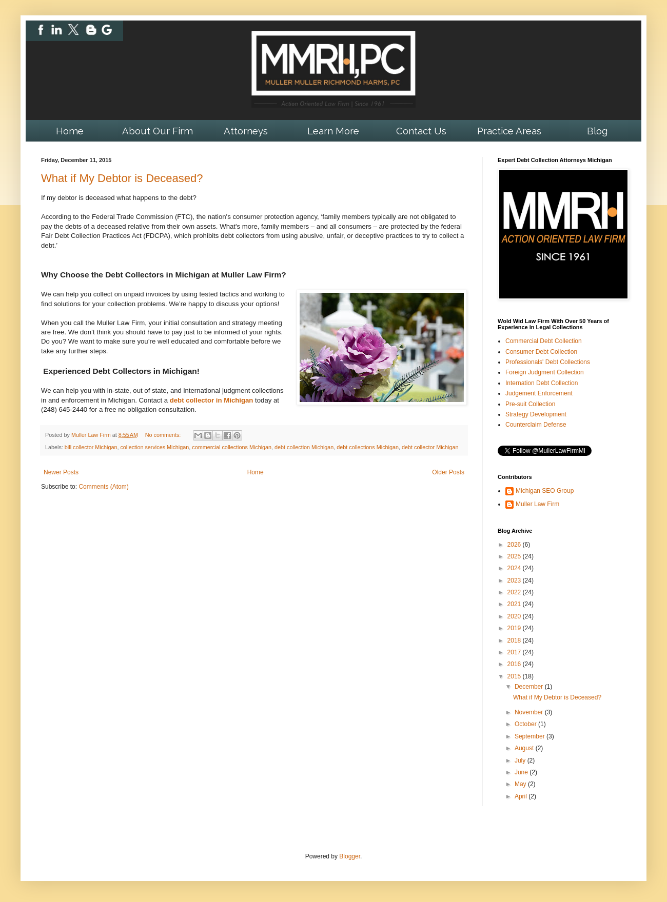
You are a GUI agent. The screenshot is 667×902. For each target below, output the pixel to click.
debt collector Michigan (430, 447)
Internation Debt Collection (541, 383)
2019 (515, 628)
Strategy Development (535, 414)
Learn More (333, 130)
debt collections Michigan (368, 447)
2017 (515, 652)
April (521, 796)
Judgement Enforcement (539, 393)
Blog (597, 130)
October (526, 724)
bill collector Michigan (91, 447)
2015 (515, 676)
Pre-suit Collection (530, 404)
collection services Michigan (154, 447)
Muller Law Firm (537, 504)
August (525, 748)
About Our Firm (157, 130)
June (522, 772)
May (521, 784)
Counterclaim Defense (535, 424)
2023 (515, 580)
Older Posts (448, 472)
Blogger (349, 856)
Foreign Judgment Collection (544, 372)
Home (70, 130)
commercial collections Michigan (231, 447)
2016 (515, 664)
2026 (515, 544)
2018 (515, 640)
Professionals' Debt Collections (547, 362)
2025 (515, 556)
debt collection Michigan (304, 447)
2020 (515, 616)
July (521, 760)
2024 (515, 568)
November (530, 712)
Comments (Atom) (103, 486)
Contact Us (421, 130)
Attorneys (246, 130)
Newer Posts (61, 472)
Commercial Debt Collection (543, 341)
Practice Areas (509, 130)
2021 (515, 604)
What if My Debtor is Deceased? (122, 178)
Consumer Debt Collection (541, 351)
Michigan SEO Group (545, 490)
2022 (515, 592)
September (530, 736)
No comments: (164, 435)
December (530, 686)
